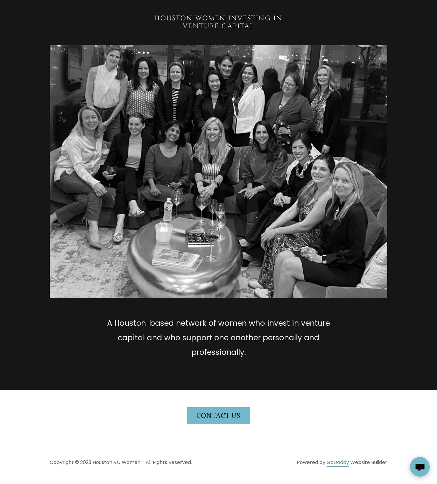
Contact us (218, 416)
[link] (218, 26)
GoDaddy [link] (338, 462)
